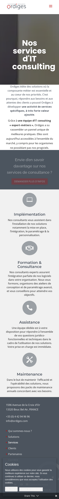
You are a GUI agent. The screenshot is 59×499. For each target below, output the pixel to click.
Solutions (13, 437)
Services (13, 442)
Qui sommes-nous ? (20, 431)
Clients (12, 448)
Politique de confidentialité (31, 489)
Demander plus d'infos (29, 181)
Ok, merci (11, 489)
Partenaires (15, 454)
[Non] (52, 477)
